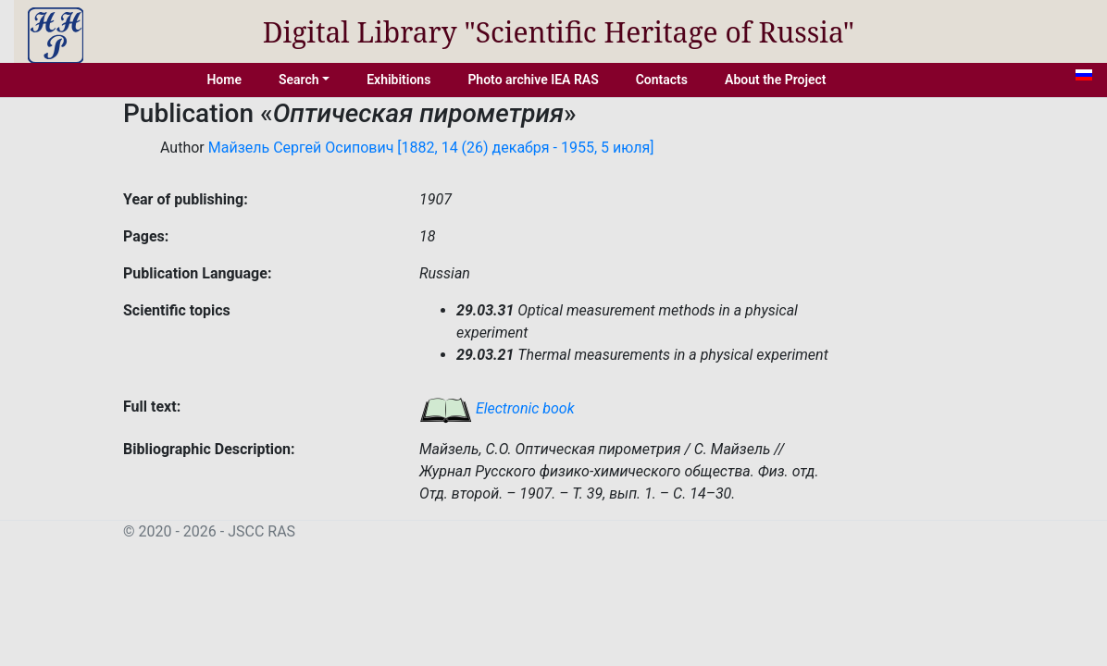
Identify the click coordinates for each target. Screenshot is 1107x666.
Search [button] (299, 79)
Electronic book (497, 408)
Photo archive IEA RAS (532, 79)
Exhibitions (398, 79)
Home (224, 79)
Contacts (662, 79)
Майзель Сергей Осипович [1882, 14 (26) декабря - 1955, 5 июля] (431, 147)
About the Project (776, 79)
